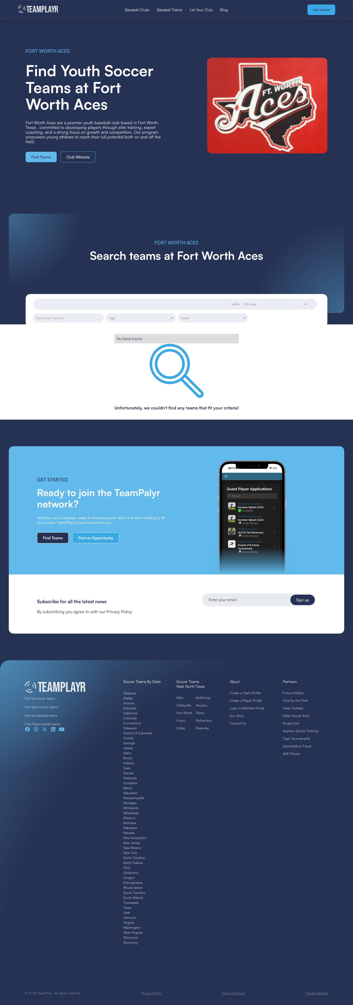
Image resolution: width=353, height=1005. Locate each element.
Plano (200, 713)
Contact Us (238, 723)
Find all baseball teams (41, 715)
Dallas (180, 728)
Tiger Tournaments (296, 738)
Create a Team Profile (245, 693)
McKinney (203, 698)
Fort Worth (184, 713)
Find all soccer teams (40, 698)
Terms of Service (234, 993)
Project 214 (291, 723)
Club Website (78, 157)
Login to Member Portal (247, 708)
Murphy (201, 705)
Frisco (180, 720)
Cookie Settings (317, 993)
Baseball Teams (169, 9)
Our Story (237, 716)
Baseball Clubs (137, 9)
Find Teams (41, 157)
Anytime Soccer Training (300, 731)
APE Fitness (291, 754)
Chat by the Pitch (295, 700)
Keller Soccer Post (296, 716)
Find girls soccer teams (41, 707)
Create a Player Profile (246, 700)
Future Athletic (293, 693)
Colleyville (183, 705)
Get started (321, 10)
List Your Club (201, 9)
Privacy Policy (151, 993)
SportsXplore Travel (297, 746)
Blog (224, 9)
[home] (51, 9)
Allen (180, 698)
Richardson (204, 720)
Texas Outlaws (293, 708)
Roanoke (202, 728)
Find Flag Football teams (42, 724)
